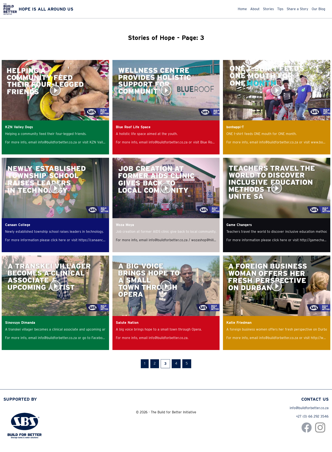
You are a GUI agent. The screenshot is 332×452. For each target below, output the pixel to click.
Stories (268, 9)
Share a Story (297, 9)
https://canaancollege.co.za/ (101, 240)
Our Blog (318, 9)
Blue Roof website (214, 142)
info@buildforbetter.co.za (309, 408)
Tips (280, 9)
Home (242, 9)
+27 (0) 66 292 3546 (312, 416)
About (255, 9)
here (63, 240)
